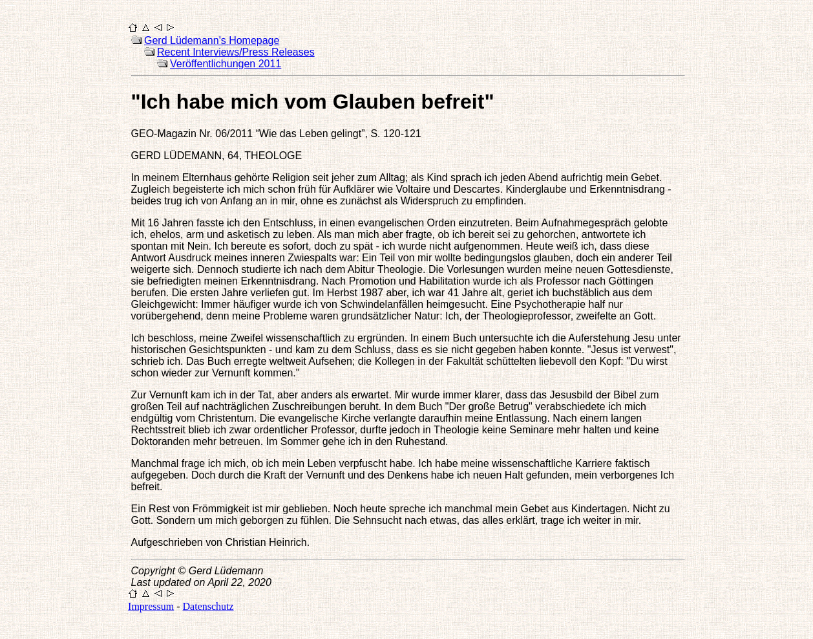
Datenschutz (208, 606)
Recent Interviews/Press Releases (236, 52)
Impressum (151, 606)
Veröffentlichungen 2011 (225, 63)
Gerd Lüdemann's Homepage (211, 40)
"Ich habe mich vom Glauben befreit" (312, 101)
